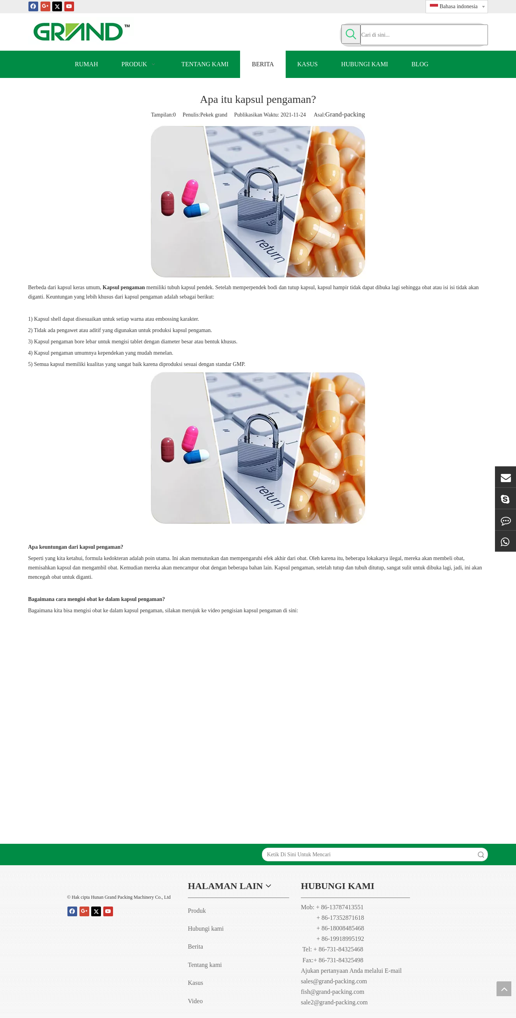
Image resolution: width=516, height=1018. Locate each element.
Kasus (195, 982)
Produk (197, 910)
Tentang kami (205, 964)
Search (481, 854)
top (504, 988)
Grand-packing (345, 114)
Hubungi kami (206, 928)
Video (195, 1001)
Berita (195, 946)
